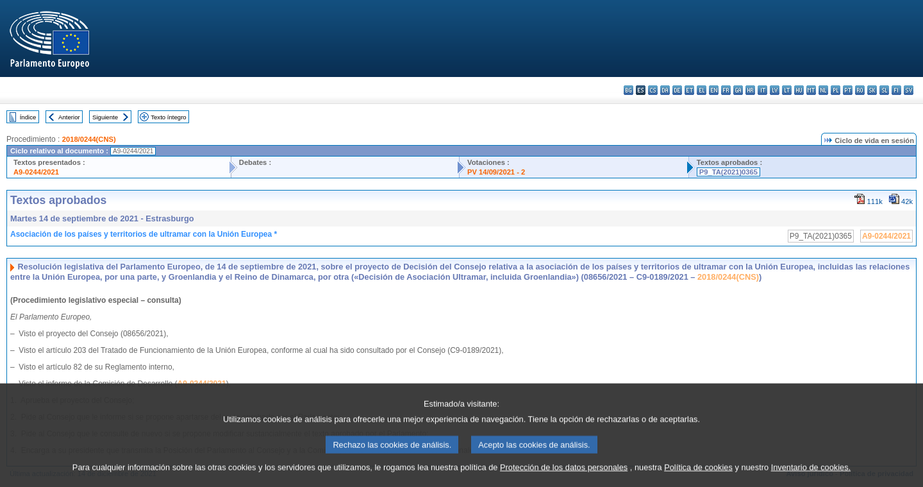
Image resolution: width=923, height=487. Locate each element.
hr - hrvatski (750, 90)
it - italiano (762, 90)
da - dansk (665, 90)
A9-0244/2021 (36, 172)
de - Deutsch (677, 90)
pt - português (847, 90)
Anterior (69, 117)
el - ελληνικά (701, 90)
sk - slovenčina (872, 90)
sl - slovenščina (884, 90)
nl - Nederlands (823, 90)
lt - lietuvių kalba (787, 90)
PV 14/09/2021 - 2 (496, 172)
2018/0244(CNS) (89, 139)
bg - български (628, 90)
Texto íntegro (168, 117)
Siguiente (105, 117)
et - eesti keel (689, 90)
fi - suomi (896, 90)
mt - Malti (811, 90)
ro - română (860, 90)
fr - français (726, 90)
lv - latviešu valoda (774, 90)
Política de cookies (698, 478)
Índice (28, 117)
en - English (714, 90)
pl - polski (835, 90)
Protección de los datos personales (564, 478)
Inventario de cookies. (811, 478)
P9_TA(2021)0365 (728, 172)
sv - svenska (908, 90)
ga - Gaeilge (738, 90)
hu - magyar (799, 90)
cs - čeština (653, 90)
